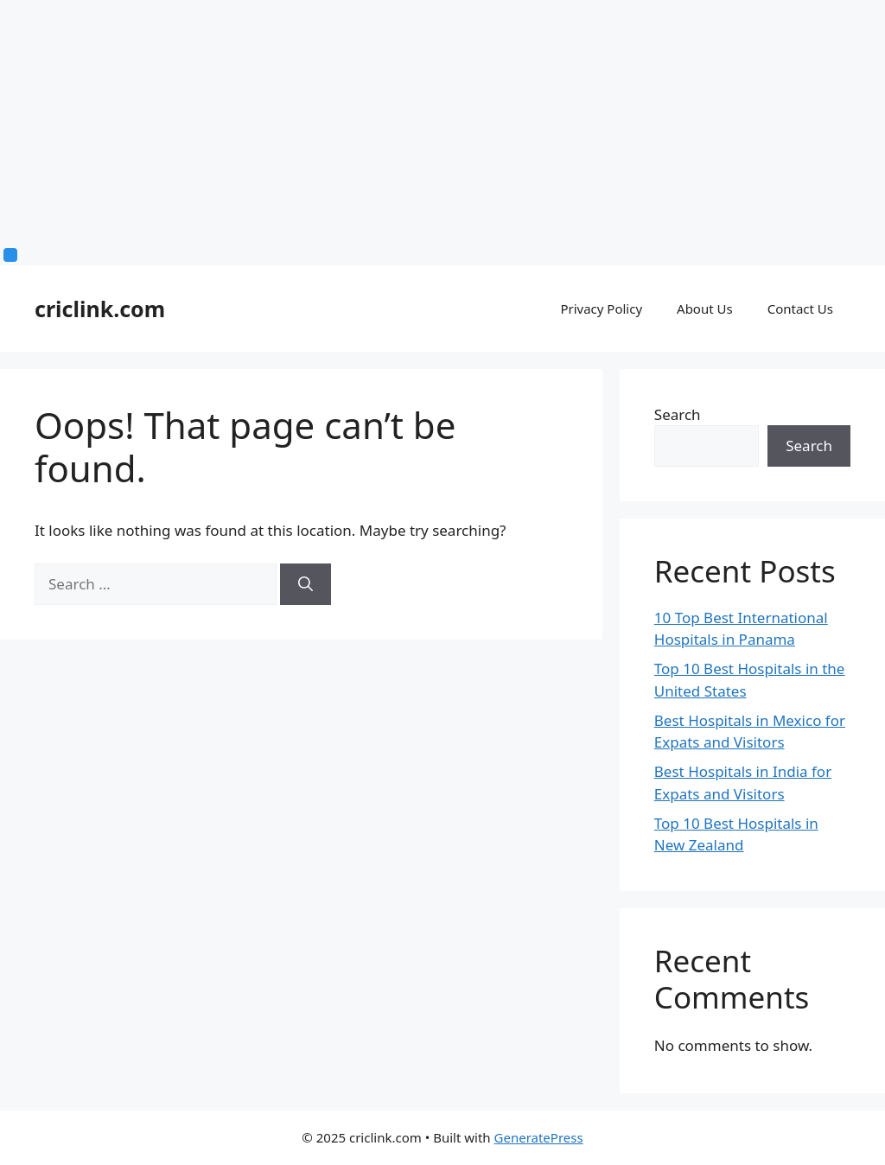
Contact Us (800, 308)
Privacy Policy (601, 308)
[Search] (305, 584)
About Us (705, 308)
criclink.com (100, 308)
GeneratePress (538, 1137)
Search (677, 414)
